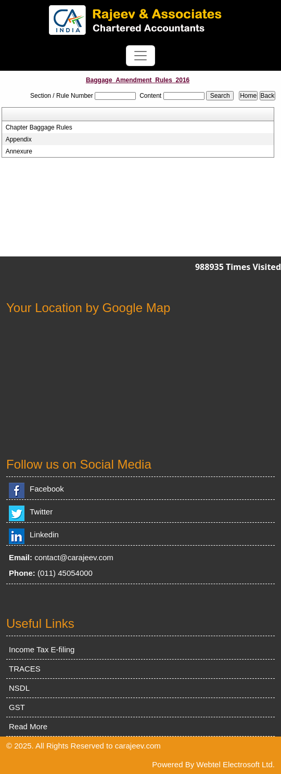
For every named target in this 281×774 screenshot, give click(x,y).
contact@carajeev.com (73, 557)
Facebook (47, 488)
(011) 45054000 (65, 573)
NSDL (19, 687)
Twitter (41, 511)
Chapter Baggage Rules (39, 127)
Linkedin (44, 534)
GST (17, 707)
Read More (28, 726)
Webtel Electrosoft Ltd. (235, 764)
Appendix (19, 139)
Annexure (19, 151)
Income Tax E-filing (41, 649)
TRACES (25, 668)
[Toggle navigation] (140, 55)
